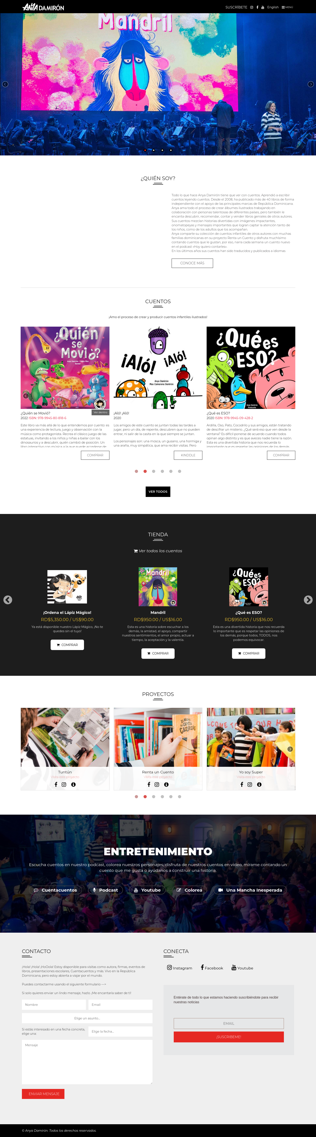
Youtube (147, 890)
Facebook (212, 967)
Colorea (189, 890)
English (273, 7)
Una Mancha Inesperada (250, 890)
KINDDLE (188, 455)
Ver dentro (100, 412)
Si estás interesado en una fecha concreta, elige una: (53, 1031)
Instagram (179, 967)
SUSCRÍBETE (236, 7)
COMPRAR (95, 455)
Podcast (105, 890)
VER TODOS (158, 492)
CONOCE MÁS (192, 263)
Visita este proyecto (65, 777)
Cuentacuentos (55, 890)
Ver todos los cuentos (158, 551)
